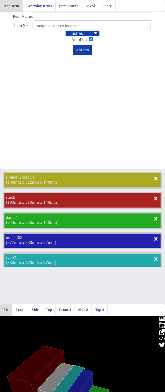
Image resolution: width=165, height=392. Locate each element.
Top (49, 310)
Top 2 (99, 310)
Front (20, 310)
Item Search (68, 6)
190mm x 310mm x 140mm (32, 202)
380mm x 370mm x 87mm (31, 262)
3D (6, 310)
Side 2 (83, 310)
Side (35, 310)
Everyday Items (39, 6)
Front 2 (65, 310)
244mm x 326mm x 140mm (32, 222)
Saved (90, 6)
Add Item (11, 6)
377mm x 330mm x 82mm (31, 242)
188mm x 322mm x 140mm (32, 182)
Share (107, 6)
